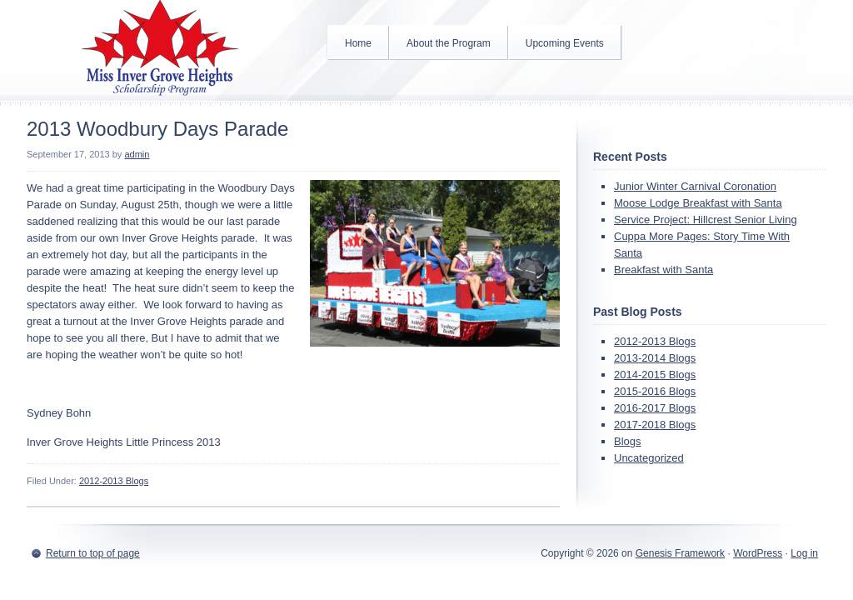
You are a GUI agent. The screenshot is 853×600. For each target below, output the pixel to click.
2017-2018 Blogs (655, 424)
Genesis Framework (680, 553)
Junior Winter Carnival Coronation (695, 186)
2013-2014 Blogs (655, 358)
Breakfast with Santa (663, 269)
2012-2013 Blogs (113, 481)
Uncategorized (649, 458)
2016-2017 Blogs (655, 408)
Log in (804, 553)
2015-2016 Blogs (655, 391)
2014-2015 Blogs (655, 374)
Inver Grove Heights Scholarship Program (160, 50)
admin (136, 154)
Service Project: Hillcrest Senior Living (705, 219)
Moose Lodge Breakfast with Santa (698, 203)
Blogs (627, 441)
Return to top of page (93, 553)
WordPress (757, 553)
